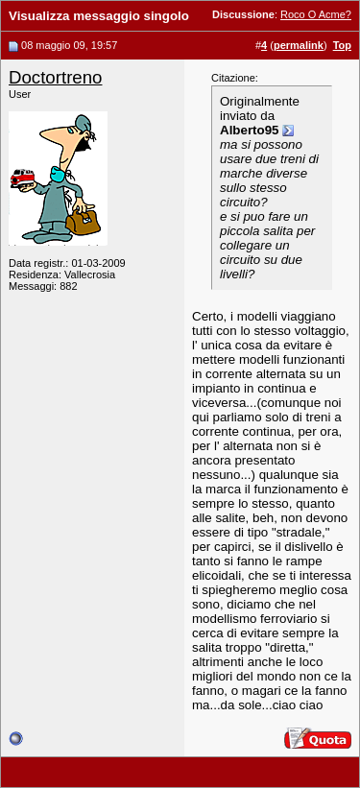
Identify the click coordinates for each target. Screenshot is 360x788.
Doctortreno (55, 77)
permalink (299, 45)
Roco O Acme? (315, 14)
